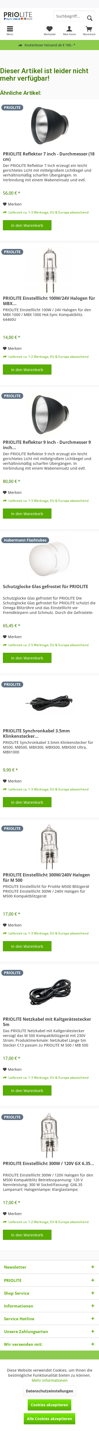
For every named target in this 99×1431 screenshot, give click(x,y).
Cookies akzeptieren (49, 1404)
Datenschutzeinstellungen (49, 1390)
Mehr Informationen (50, 1380)
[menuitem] (10, 30)
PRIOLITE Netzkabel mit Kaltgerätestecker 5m (47, 1021)
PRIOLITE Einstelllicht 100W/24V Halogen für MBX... (49, 301)
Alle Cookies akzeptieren (49, 1418)
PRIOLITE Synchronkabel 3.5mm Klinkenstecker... (36, 733)
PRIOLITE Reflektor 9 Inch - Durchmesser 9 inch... (47, 445)
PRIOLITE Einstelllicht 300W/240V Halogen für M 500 (46, 877)
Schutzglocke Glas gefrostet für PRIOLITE (45, 586)
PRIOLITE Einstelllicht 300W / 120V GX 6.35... (48, 1163)
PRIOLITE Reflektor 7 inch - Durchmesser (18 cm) (49, 156)
